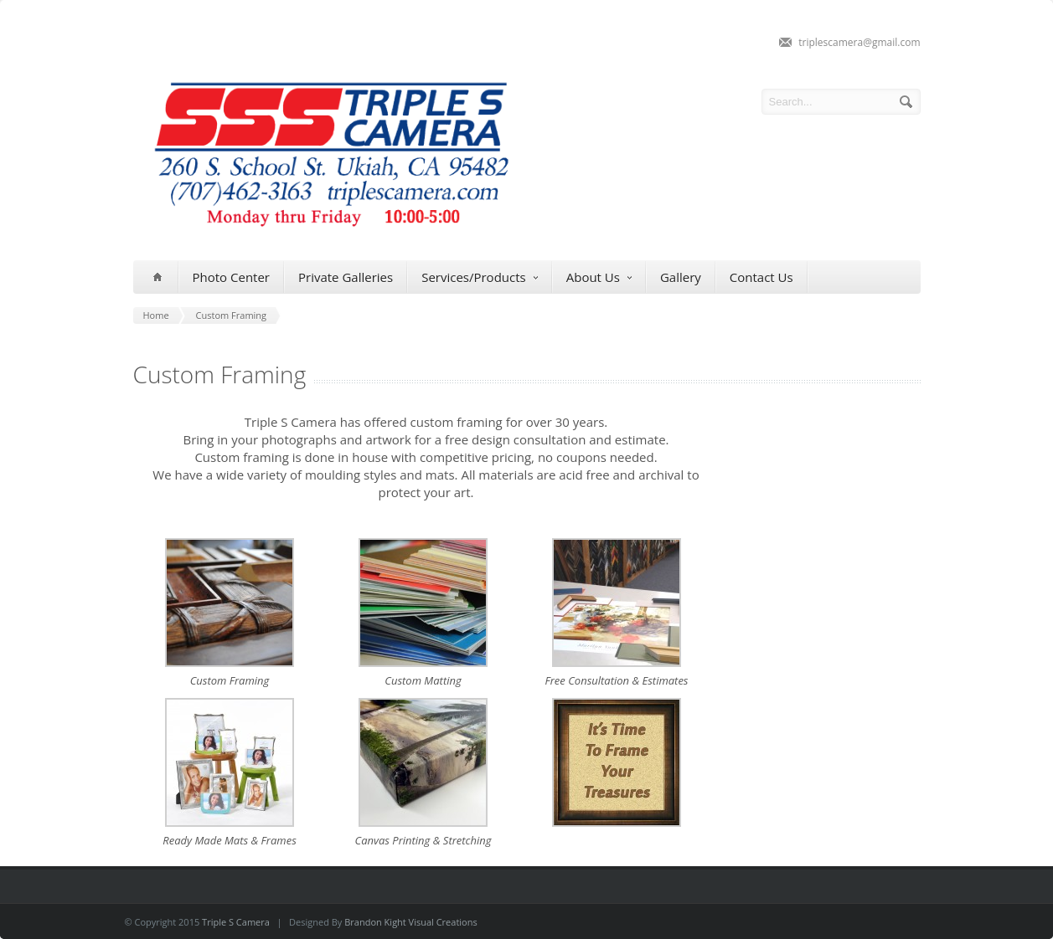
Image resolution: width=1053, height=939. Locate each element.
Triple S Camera (236, 922)
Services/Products (479, 277)
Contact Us (761, 277)
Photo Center (231, 277)
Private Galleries (345, 277)
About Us (599, 277)
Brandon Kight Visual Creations (410, 922)
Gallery (680, 277)
